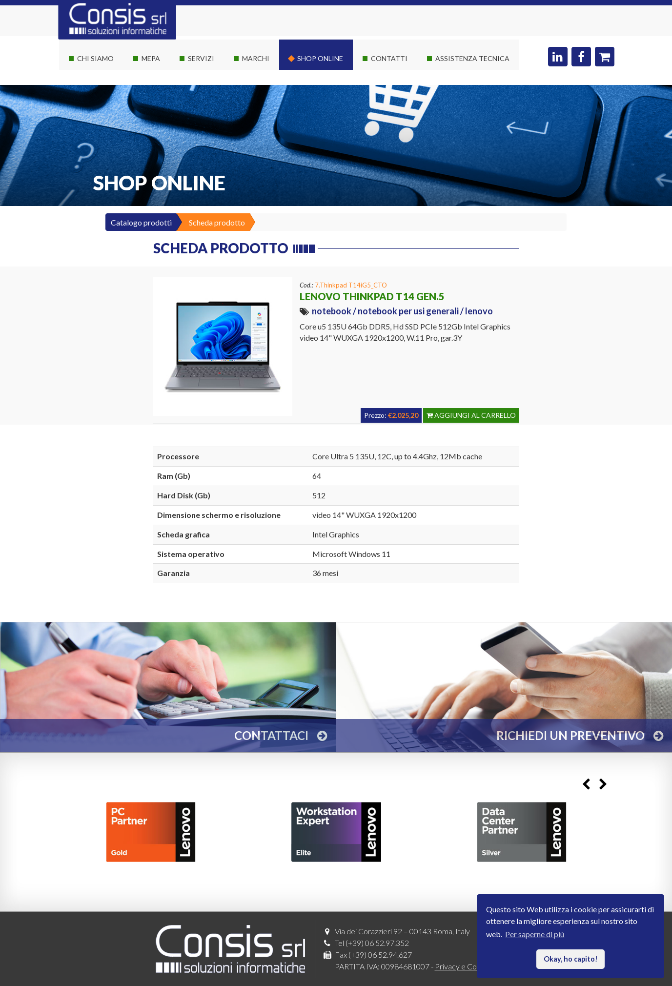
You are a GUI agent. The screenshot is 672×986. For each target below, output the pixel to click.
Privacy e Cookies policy (475, 966)
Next (603, 785)
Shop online (320, 58)
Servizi (201, 58)
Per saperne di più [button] (534, 934)
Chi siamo (95, 58)
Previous (586, 785)
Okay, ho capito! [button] (571, 959)
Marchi (255, 58)
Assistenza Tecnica (472, 58)
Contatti (389, 58)
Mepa (151, 58)
